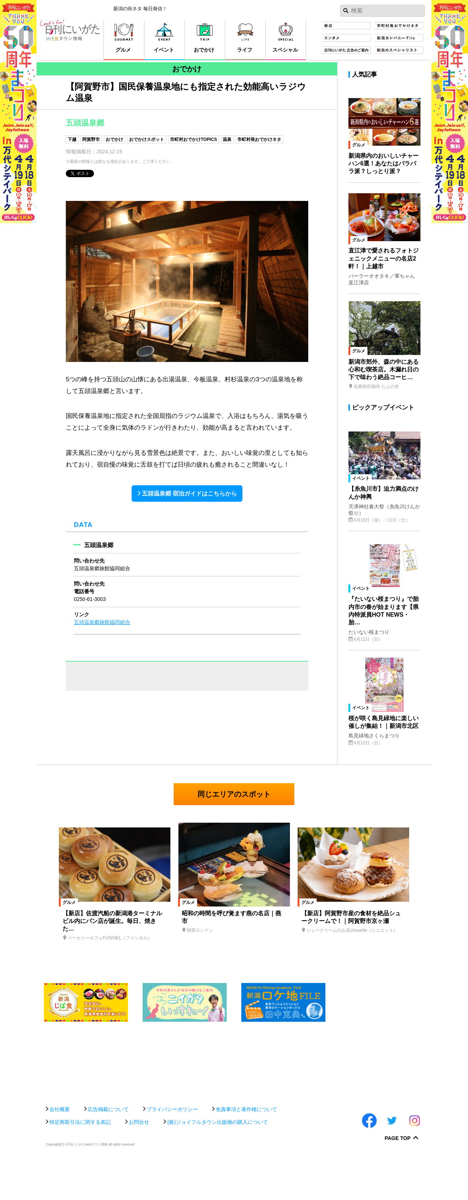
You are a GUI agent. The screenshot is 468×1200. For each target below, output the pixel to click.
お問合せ (139, 1161)
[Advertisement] (234, 1112)
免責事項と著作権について (246, 1148)
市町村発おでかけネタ (259, 139)
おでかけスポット (146, 139)
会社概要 (59, 1148)
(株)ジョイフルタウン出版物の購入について (217, 1161)
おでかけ (114, 139)
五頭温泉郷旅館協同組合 (102, 622)
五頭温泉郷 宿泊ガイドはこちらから (189, 493)
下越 (72, 139)
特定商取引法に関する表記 (80, 1161)
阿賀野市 (91, 139)
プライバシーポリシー (172, 1148)
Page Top (398, 1177)
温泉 (227, 139)
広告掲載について (108, 1148)
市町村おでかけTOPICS (193, 139)
